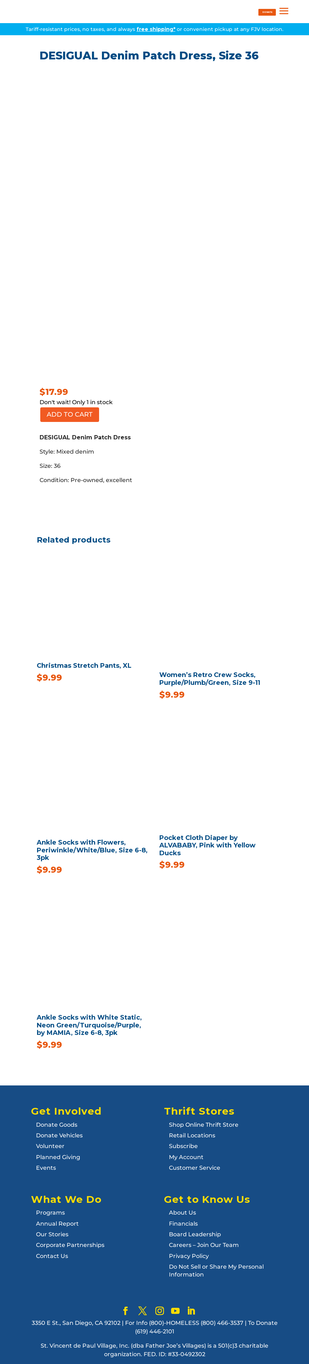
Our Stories (52, 1234)
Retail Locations (192, 1135)
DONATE (267, 12)
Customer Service (194, 1167)
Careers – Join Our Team (204, 1245)
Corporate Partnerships (70, 1245)
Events (46, 1167)
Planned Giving (58, 1157)
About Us (182, 1212)
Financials (183, 1223)
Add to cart (70, 414)
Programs (50, 1212)
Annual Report (57, 1223)
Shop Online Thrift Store (203, 1124)
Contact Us (52, 1256)
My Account (186, 1157)
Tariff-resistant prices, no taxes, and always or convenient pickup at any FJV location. (154, 29)
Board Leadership (195, 1234)
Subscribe (183, 1146)
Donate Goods (56, 1124)
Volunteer (50, 1146)
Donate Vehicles (59, 1135)
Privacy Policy (189, 1256)
